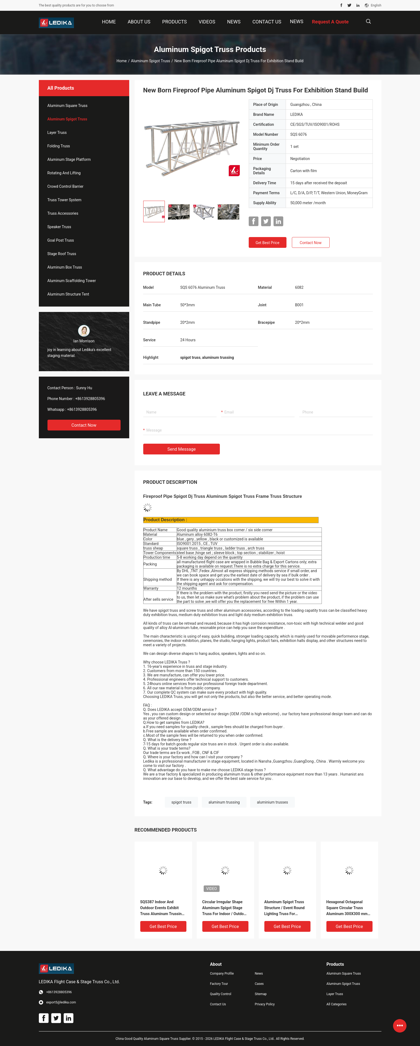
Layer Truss (57, 132)
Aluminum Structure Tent (68, 294)
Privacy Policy (265, 1004)
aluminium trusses (272, 802)
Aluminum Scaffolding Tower (71, 281)
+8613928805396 (90, 399)
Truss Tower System (64, 200)
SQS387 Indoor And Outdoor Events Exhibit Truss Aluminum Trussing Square (162, 908)
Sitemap (261, 994)
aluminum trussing (224, 802)
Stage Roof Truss (61, 254)
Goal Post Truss (60, 240)
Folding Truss (58, 146)
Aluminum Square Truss (67, 105)
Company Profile (222, 973)
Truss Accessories (62, 213)
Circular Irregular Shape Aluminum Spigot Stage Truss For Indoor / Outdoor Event (224, 908)
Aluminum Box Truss (64, 267)
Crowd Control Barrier (65, 186)
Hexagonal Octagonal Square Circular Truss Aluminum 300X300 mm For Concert (347, 908)
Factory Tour (219, 984)
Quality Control (220, 994)
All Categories (336, 1004)
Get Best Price (267, 243)
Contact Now (83, 425)
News (296, 21)
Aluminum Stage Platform (69, 159)
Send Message (182, 449)
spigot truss (182, 802)
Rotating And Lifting (64, 173)
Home (122, 61)
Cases (259, 984)
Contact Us (218, 1004)
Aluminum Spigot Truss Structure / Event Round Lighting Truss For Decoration (284, 908)
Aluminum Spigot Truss (150, 61)
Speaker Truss (59, 227)
